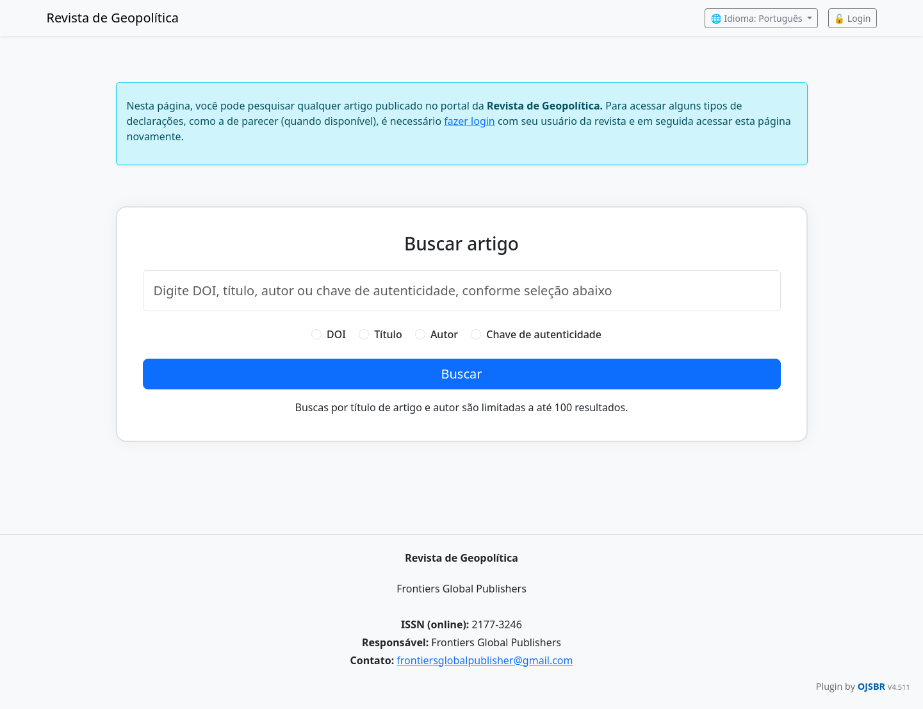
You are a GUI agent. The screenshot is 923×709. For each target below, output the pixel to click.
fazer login (469, 121)
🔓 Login (852, 18)
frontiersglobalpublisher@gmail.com (484, 660)
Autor (444, 334)
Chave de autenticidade (543, 334)
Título (388, 334)
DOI (336, 334)
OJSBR (873, 686)
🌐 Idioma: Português (757, 18)
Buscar (461, 373)
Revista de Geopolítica (113, 17)
